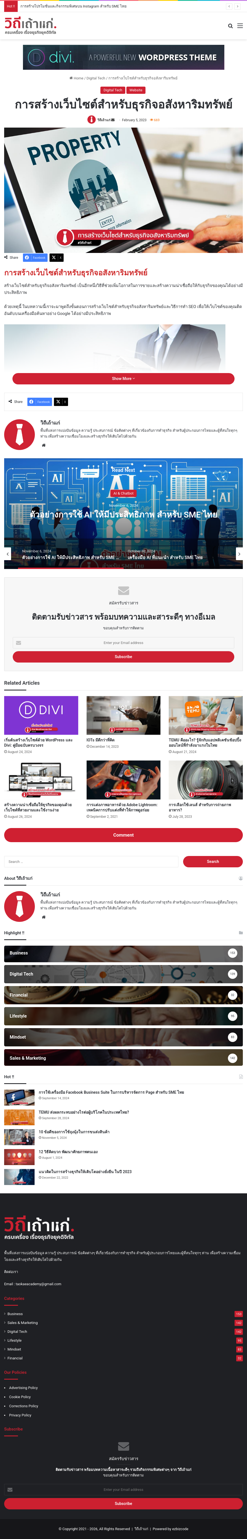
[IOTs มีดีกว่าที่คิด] (124, 715)
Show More (123, 378)
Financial (15, 1358)
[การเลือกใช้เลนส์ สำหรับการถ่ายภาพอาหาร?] (206, 780)
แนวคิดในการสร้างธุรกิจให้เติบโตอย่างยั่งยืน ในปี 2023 (85, 1172)
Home (76, 78)
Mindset (14, 1349)
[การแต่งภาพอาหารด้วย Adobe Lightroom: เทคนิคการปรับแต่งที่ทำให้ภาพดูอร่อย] (124, 780)
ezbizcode (180, 1529)
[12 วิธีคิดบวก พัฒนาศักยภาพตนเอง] (19, 1157)
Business (15, 1314)
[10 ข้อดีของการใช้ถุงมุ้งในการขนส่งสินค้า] (19, 1137)
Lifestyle (14, 1340)
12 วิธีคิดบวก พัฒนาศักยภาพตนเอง (68, 1152)
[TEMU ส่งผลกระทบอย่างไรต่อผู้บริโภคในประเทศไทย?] (19, 1117)
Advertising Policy (23, 1388)
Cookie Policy (20, 1397)
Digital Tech (96, 78)
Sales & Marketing (22, 1322)
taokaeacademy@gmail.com (38, 1284)
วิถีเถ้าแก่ (103, 120)
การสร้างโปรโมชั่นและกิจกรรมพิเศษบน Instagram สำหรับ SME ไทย (73, 6)
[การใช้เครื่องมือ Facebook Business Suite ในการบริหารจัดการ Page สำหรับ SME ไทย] (19, 1098)
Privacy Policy (20, 1415)
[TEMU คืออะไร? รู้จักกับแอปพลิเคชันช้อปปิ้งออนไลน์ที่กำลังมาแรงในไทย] (206, 715)
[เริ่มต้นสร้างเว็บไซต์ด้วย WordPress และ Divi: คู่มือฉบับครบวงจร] (41, 715)
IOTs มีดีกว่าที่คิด (101, 740)
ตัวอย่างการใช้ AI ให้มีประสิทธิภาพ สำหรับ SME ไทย (123, 514)
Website (135, 90)
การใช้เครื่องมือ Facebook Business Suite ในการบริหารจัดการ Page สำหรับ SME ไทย (111, 1092)
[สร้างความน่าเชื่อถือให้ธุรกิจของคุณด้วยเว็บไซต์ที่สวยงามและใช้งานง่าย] (41, 780)
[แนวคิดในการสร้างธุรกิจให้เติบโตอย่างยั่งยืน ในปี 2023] (19, 1177)
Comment (123, 835)
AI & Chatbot (123, 493)
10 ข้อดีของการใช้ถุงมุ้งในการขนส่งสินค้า (74, 1132)
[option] (123, 513)
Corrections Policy (23, 1406)
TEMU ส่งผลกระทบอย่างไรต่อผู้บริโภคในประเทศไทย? (84, 1112)
